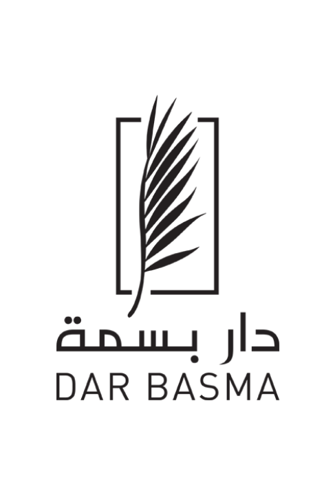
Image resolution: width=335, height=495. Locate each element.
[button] (315, 43)
